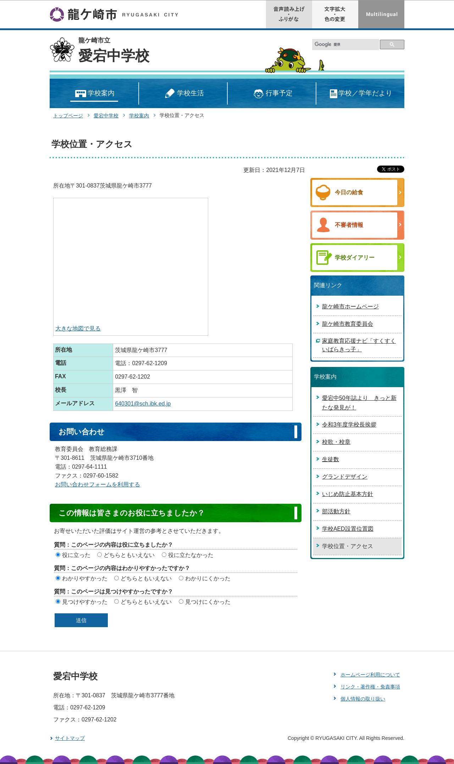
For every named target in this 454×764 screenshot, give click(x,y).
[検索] (346, 44)
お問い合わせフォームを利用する (97, 484)
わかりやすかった (84, 578)
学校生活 (183, 93)
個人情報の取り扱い (362, 699)
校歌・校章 (336, 442)
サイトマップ (70, 738)
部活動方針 (336, 511)
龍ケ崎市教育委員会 (347, 324)
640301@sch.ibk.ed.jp (143, 404)
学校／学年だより (360, 94)
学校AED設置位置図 (347, 529)
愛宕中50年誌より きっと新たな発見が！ (359, 403)
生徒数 (330, 459)
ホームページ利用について (370, 674)
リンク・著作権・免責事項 (370, 687)
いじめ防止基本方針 (347, 494)
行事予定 (272, 93)
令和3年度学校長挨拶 (349, 425)
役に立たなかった (191, 555)
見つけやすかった (84, 602)
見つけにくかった (208, 602)
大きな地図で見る (78, 328)
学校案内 (94, 93)
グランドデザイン (344, 477)
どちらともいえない (129, 555)
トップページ (68, 115)
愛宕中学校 (113, 56)
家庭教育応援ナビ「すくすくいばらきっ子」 (359, 345)
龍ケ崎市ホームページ (350, 306)
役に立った (76, 555)
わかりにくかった (208, 578)
